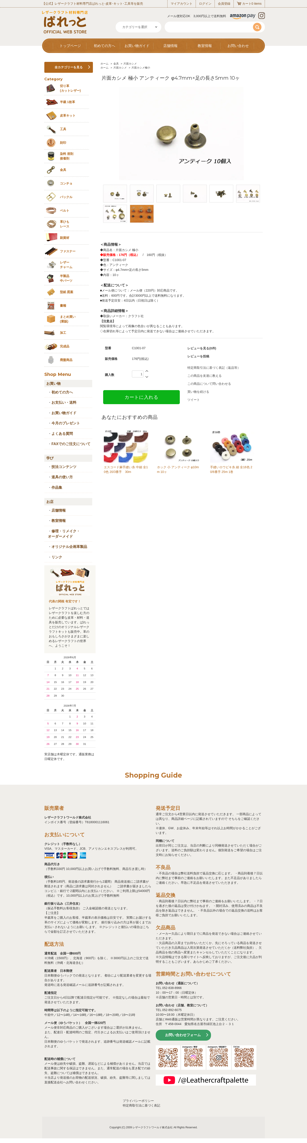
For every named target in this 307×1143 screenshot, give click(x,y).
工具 (63, 129)
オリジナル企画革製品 (69, 547)
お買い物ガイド (137, 46)
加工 (63, 332)
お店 (49, 502)
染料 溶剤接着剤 (66, 156)
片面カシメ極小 (140, 67)
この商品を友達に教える (204, 375)
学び (49, 458)
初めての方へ (104, 46)
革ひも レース (64, 224)
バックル (66, 197)
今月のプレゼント (65, 423)
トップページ (70, 46)
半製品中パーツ (66, 278)
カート (247, 3)
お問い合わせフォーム (183, 1035)
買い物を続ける (198, 391)
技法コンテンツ (63, 467)
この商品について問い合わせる (209, 383)
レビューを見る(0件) (201, 348)
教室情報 (205, 46)
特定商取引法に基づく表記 (141, 1105)
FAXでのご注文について (70, 444)
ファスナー (68, 251)
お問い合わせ (238, 46)
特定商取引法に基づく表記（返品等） (213, 367)
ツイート (193, 399)
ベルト (64, 210)
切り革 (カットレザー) (70, 88)
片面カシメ (130, 63)
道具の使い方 (62, 477)
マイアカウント (181, 3)
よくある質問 (62, 434)
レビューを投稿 (198, 356)
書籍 (63, 305)
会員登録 (224, 3)
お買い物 (53, 383)
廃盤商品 (66, 360)
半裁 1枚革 (67, 102)
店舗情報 (170, 46)
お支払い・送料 (63, 402)
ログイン (205, 3)
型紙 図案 (66, 292)
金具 (116, 63)
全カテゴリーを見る (69, 67)
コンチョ (66, 183)
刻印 (63, 142)
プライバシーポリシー (138, 1100)
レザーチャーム (66, 265)
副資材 (64, 237)
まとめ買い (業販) (68, 319)
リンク (56, 557)
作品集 (56, 487)
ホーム (104, 63)
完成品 (64, 346)
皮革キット (68, 115)
